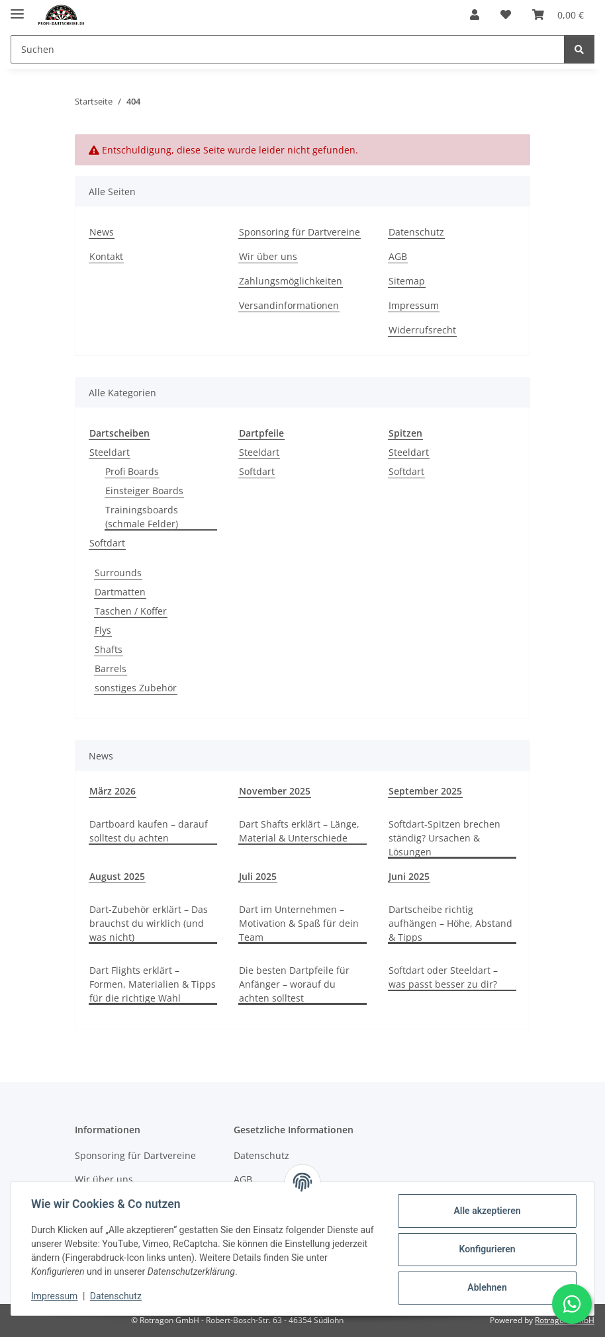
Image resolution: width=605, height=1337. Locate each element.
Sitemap (407, 281)
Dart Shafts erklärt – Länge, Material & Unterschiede (299, 831)
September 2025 (425, 791)
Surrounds (118, 572)
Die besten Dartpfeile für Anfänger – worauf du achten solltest (294, 984)
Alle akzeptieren (485, 1210)
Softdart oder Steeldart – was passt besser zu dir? (443, 977)
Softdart (107, 543)
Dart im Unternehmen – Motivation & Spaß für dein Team (299, 923)
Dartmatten (120, 591)
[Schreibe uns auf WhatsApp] (572, 1304)
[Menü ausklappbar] (17, 8)
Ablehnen (485, 1287)
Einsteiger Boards (144, 490)
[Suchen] (579, 49)
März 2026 (112, 791)
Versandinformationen (289, 305)
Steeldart (109, 452)
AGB (398, 256)
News (101, 232)
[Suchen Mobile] (288, 49)
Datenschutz (117, 1296)
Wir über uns (268, 256)
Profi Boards (132, 471)
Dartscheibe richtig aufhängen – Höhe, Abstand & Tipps (450, 923)
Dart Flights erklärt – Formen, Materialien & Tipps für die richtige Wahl (152, 984)
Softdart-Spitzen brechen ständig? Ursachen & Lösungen (444, 838)
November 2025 (274, 791)
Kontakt (106, 256)
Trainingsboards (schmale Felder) (141, 516)
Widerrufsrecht (422, 329)
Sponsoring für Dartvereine (299, 232)
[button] (474, 14)
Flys (103, 630)
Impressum (55, 1296)
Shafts (108, 649)
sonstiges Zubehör (136, 687)
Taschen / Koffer (131, 611)
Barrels (110, 668)
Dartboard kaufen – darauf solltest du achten (148, 831)
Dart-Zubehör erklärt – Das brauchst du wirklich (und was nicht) (148, 923)
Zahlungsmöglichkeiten (290, 281)
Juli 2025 (258, 876)
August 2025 (117, 876)
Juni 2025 (409, 876)
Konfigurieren (485, 1249)
